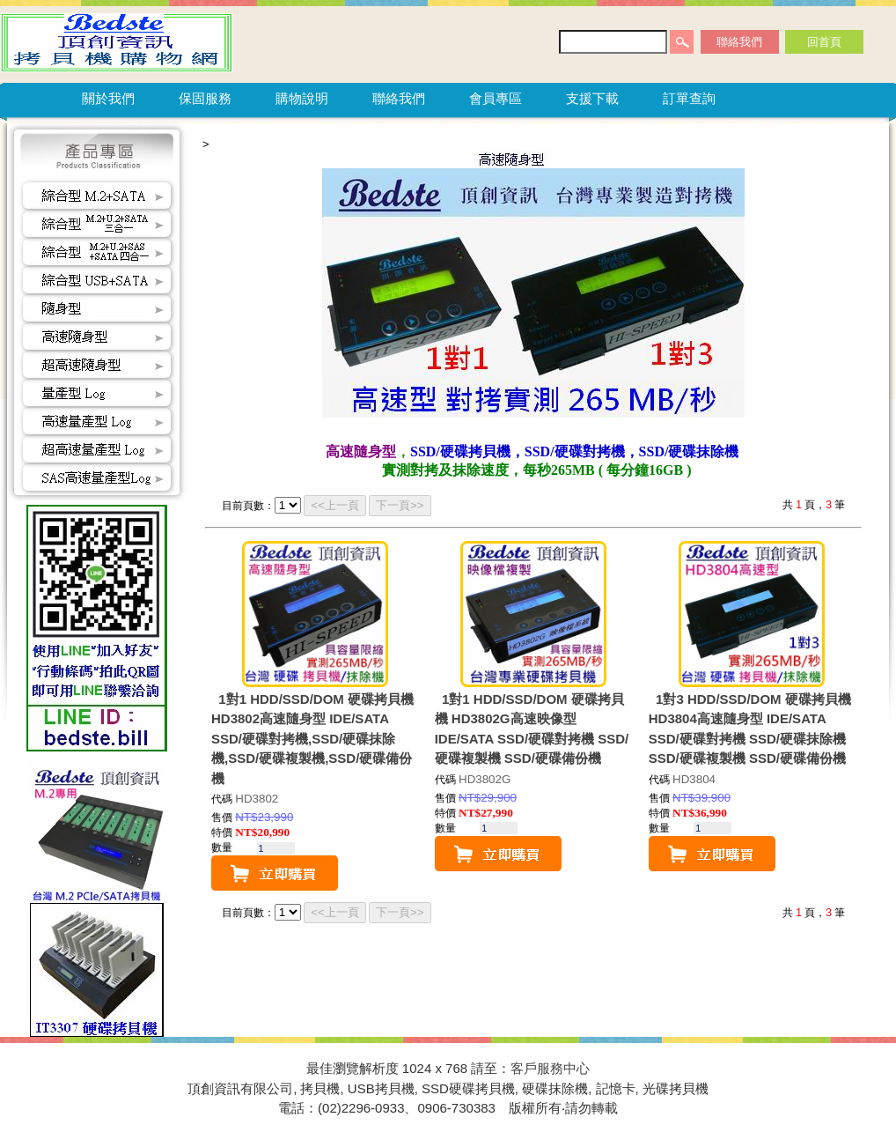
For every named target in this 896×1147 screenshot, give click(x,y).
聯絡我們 (739, 41)
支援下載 (592, 98)
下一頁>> (400, 505)
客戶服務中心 (550, 1068)
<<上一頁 (335, 505)
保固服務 (205, 98)
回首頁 (824, 41)
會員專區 (495, 98)
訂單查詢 (689, 98)
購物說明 (301, 98)
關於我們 (108, 98)
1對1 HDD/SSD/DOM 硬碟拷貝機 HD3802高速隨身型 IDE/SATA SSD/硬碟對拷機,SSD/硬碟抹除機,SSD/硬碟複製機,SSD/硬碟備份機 (312, 739)
